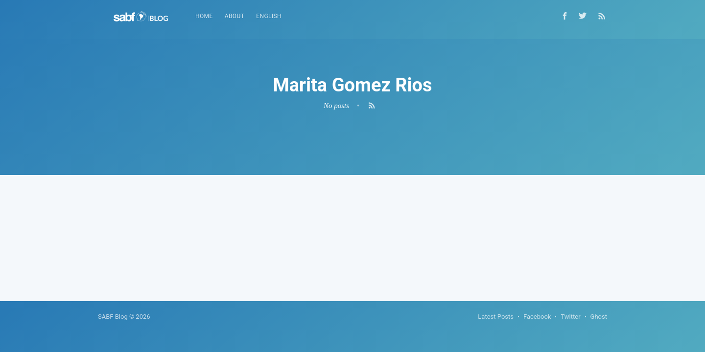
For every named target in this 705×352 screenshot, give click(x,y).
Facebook (537, 316)
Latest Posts (496, 316)
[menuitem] (204, 16)
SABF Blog (113, 316)
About (235, 16)
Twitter (570, 316)
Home (204, 16)
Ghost (598, 316)
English (269, 16)
